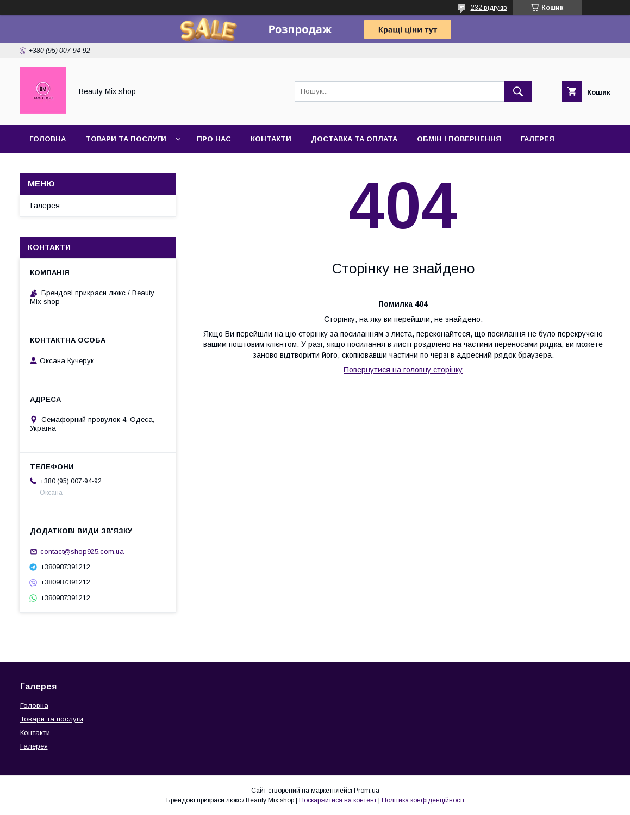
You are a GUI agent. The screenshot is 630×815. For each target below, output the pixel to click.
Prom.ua (366, 790)
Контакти (271, 139)
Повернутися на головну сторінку (403, 369)
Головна (47, 139)
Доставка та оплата (354, 139)
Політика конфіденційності (423, 800)
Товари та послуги (125, 139)
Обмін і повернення (459, 139)
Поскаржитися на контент (338, 800)
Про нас (214, 139)
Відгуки (44, 167)
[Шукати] (518, 91)
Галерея (537, 139)
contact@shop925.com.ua (82, 552)
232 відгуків (489, 7)
